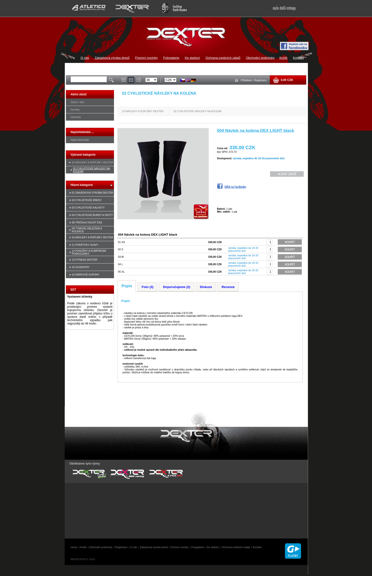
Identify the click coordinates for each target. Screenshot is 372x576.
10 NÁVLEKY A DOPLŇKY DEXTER (92, 162)
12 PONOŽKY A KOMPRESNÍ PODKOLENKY (89, 252)
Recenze (228, 287)
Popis (127, 286)
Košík (283, 58)
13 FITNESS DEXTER (84, 259)
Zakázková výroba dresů (112, 58)
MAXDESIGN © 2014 (83, 559)
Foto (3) (147, 287)
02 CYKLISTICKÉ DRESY (87, 200)
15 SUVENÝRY (80, 267)
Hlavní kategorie (82, 185)
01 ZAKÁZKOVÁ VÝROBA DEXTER (92, 192)
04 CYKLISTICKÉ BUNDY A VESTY (92, 215)
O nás (85, 58)
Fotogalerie (171, 58)
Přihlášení (247, 80)
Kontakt (298, 58)
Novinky (75, 109)
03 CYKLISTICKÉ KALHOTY (88, 207)
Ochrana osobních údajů (222, 58)
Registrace (260, 80)
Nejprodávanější (80, 139)
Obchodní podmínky (260, 58)
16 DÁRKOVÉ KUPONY (86, 274)
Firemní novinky (146, 58)
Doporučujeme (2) (176, 287)
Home (74, 547)
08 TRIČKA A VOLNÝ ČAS (87, 222)
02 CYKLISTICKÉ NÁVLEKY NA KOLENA (197, 111)
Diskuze (206, 287)
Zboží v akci (77, 102)
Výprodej (76, 117)
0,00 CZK (286, 80)
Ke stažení (192, 58)
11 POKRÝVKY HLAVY (85, 244)
